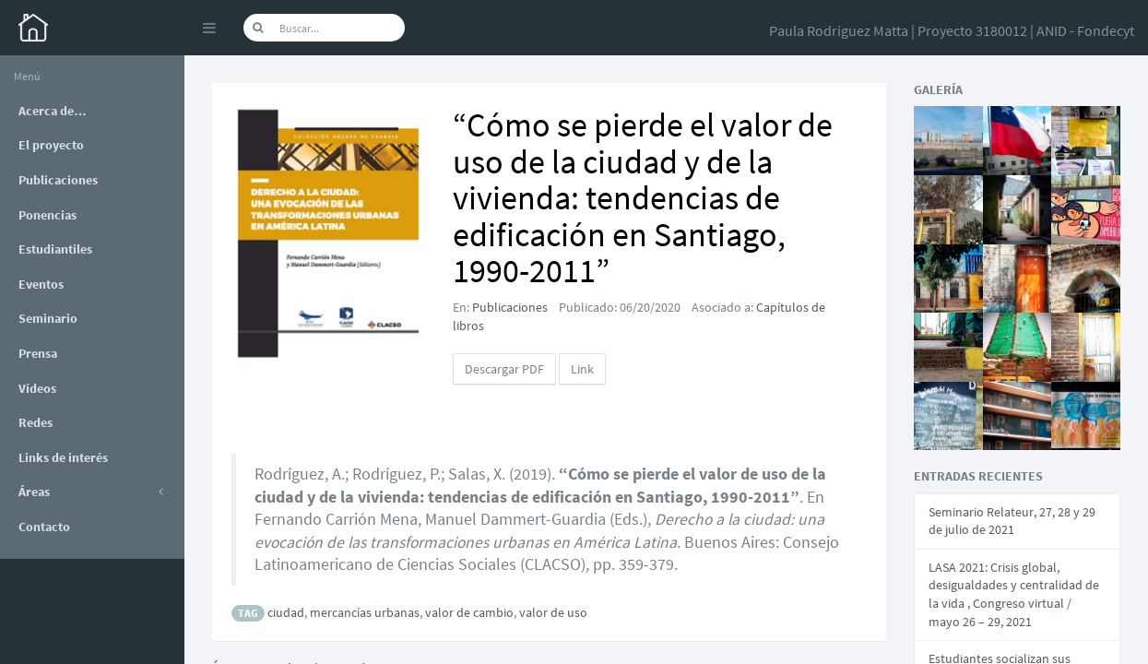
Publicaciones (510, 307)
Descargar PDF (504, 369)
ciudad (285, 612)
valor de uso (553, 612)
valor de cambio (469, 612)
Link (582, 369)
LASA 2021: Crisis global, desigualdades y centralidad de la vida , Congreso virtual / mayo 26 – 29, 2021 (1014, 594)
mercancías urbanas (365, 612)
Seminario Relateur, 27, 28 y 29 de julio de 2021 (1012, 521)
